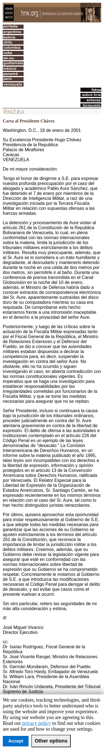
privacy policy (36, 723)
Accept (15, 741)
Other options (51, 741)
